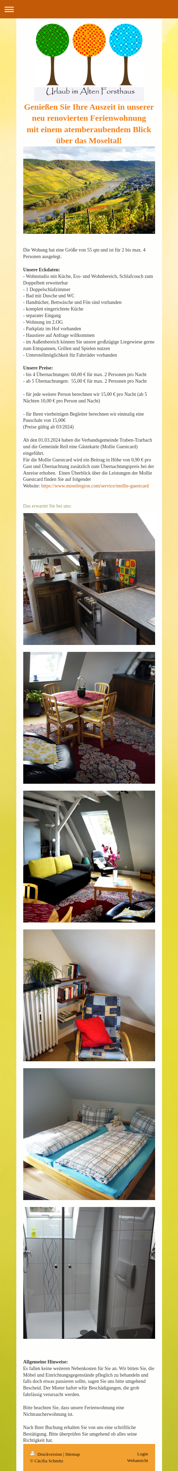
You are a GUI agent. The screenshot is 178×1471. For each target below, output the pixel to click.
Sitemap (72, 1454)
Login (142, 1453)
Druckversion (46, 1454)
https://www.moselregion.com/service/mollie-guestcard (95, 485)
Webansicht (137, 1460)
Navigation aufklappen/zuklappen (89, 9)
